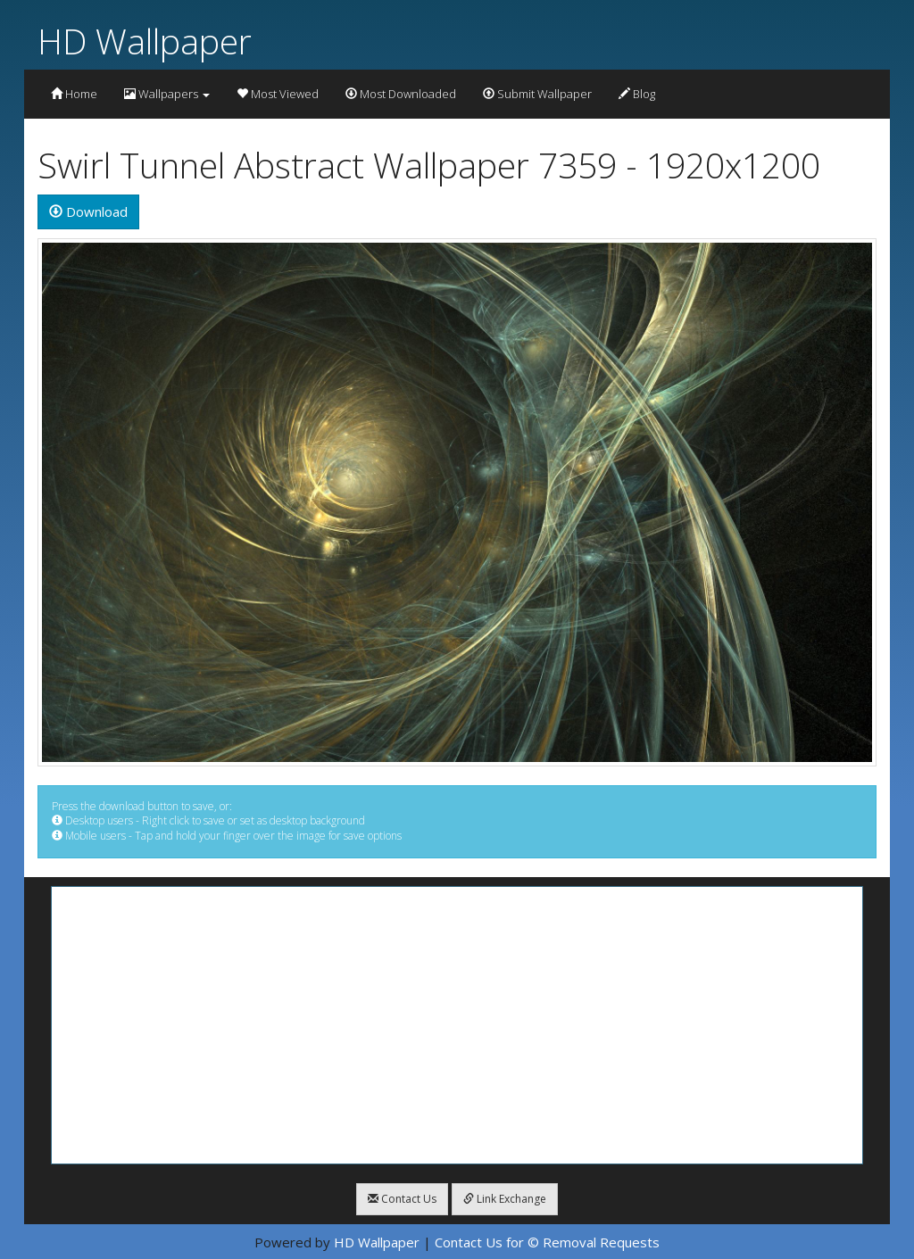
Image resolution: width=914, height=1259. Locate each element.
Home (74, 94)
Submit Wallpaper (537, 94)
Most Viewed (278, 94)
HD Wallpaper (144, 40)
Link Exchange (504, 1198)
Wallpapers (167, 94)
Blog (637, 94)
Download (88, 211)
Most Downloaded (400, 94)
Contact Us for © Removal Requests (547, 1242)
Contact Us (402, 1198)
